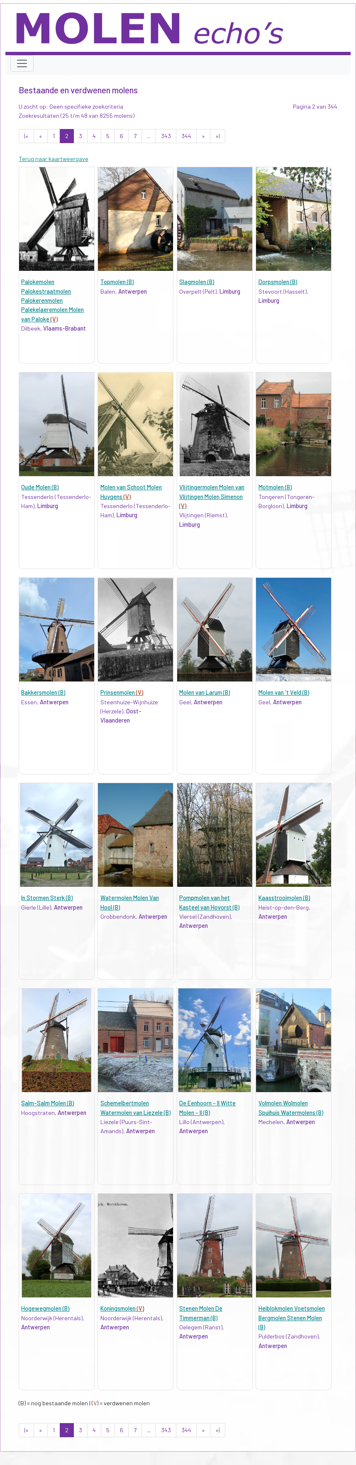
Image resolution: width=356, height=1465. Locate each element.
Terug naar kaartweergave (53, 158)
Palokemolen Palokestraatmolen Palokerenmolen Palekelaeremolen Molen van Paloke (52, 300)
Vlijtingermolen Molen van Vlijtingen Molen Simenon (211, 496)
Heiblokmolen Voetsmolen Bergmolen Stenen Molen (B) (291, 1318)
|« (26, 135)
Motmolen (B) (275, 487)
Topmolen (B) (117, 281)
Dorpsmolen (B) (277, 281)
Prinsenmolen (121, 692)
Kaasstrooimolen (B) (284, 897)
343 (166, 135)
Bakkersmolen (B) (43, 692)
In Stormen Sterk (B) (47, 897)
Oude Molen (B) (40, 487)
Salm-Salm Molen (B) (47, 1103)
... (149, 135)
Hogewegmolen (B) (45, 1308)
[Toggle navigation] (22, 63)
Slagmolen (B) (196, 281)
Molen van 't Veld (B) (283, 692)
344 (186, 135)
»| (217, 135)
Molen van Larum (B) (204, 692)
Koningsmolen (122, 1308)
